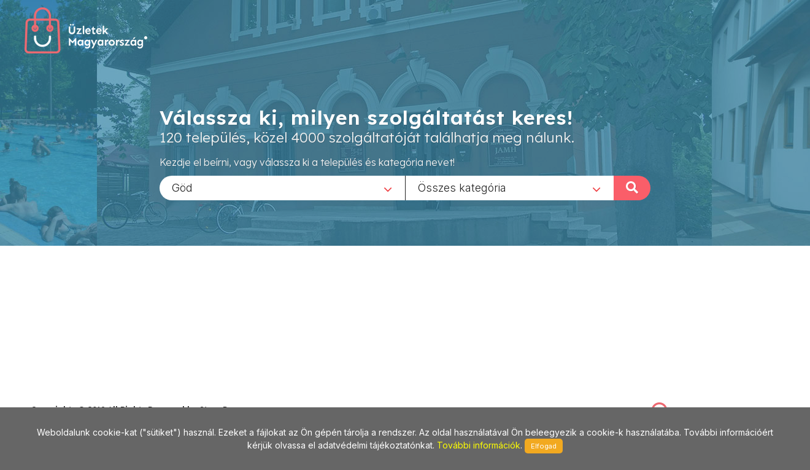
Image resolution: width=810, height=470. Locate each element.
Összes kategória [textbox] (462, 187)
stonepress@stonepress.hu (80, 396)
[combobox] (282, 187)
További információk (478, 445)
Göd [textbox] (182, 187)
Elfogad (544, 446)
